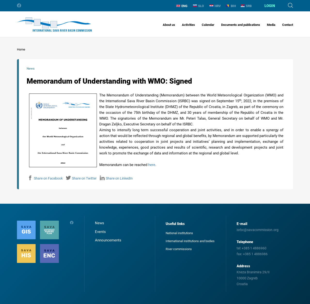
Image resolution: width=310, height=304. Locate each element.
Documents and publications (240, 25)
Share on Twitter (81, 178)
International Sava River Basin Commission (54, 24)
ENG (181, 6)
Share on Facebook (45, 178)
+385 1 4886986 (255, 254)
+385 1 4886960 (254, 248)
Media (271, 25)
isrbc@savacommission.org (258, 230)
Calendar (208, 25)
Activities (188, 25)
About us (169, 25)
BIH (231, 6)
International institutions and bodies (190, 241)
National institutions (179, 233)
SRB (246, 6)
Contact (287, 25)
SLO (198, 6)
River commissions (179, 249)
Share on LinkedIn (116, 178)
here (151, 165)
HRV (215, 6)
